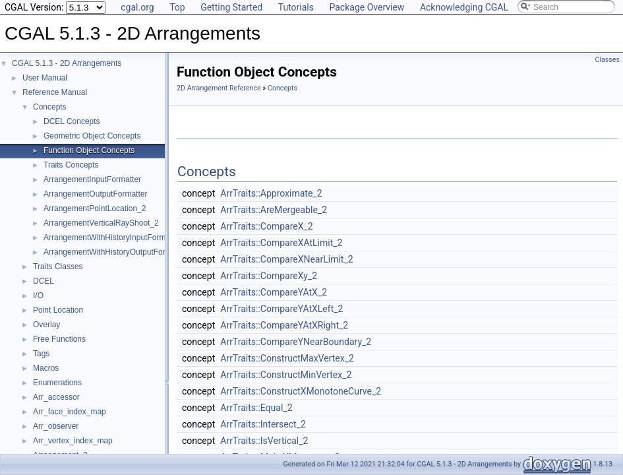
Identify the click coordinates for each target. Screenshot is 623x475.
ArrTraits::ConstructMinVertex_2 (285, 374)
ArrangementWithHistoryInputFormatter (112, 237)
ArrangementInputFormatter (92, 179)
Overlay (46, 324)
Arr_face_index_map (69, 411)
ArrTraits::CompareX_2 (266, 226)
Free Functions (59, 339)
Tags (41, 353)
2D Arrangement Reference (219, 88)
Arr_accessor (56, 397)
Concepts (50, 106)
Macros (46, 368)
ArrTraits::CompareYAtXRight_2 (284, 325)
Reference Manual (54, 92)
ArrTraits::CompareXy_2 (268, 275)
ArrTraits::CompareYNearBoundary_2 (295, 341)
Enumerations (57, 382)
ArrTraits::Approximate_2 (271, 193)
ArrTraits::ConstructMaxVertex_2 (287, 358)
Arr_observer (55, 426)
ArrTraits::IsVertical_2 (264, 440)
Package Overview (366, 7)
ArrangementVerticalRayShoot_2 (101, 223)
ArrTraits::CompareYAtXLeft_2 (281, 308)
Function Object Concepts (89, 150)
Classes (607, 59)
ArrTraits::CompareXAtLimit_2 (281, 243)
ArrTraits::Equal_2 (256, 407)
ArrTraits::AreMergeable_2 (273, 210)
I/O (38, 295)
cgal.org (137, 7)
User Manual (44, 77)
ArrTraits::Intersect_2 (263, 424)
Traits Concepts (71, 165)
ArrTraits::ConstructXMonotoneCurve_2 (300, 391)
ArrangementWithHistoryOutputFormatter (116, 252)
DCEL (43, 281)
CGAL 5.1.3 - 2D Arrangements (66, 63)
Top (177, 7)
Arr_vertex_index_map (73, 440)
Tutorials (296, 7)
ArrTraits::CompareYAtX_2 (273, 292)
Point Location (58, 310)
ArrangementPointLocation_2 (95, 208)
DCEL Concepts (72, 121)
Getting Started (231, 7)
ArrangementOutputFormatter (95, 194)
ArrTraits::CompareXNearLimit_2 (286, 259)
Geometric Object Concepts (92, 136)
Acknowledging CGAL (464, 7)
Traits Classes (58, 266)
